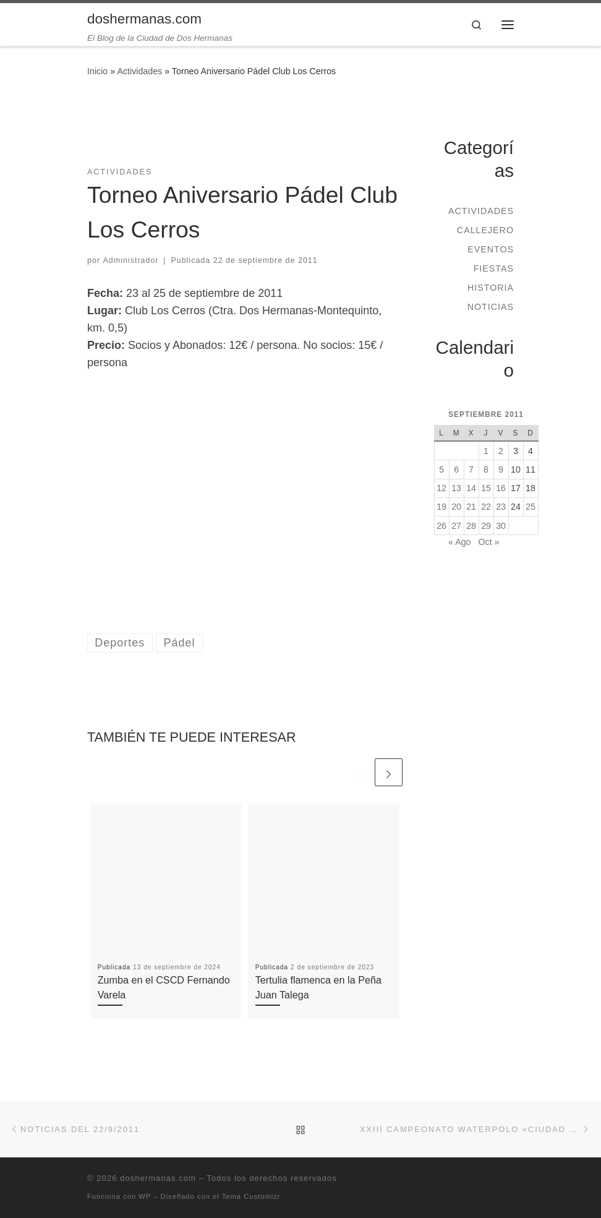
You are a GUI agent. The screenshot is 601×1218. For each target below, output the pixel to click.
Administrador (131, 260)
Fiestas (494, 268)
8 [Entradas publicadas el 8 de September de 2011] (486, 469)
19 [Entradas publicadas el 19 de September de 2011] (441, 507)
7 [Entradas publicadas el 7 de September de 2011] (471, 469)
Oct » (488, 542)
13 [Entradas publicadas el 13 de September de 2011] (456, 488)
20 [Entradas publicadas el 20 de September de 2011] (456, 507)
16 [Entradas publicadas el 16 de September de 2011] (501, 488)
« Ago (459, 542)
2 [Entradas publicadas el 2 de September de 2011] (500, 451)
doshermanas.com (158, 1178)
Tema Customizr (251, 1196)
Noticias (490, 307)
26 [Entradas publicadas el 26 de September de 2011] (441, 526)
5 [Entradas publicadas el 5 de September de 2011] (441, 469)
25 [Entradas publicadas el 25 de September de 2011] (530, 507)
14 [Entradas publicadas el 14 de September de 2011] (471, 488)
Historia (490, 288)
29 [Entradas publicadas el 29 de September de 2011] (486, 526)
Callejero (485, 230)
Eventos (490, 249)
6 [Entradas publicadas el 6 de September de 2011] (456, 469)
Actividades (139, 71)
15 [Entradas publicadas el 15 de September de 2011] (486, 488)
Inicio (97, 71)
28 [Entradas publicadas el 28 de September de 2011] (471, 526)
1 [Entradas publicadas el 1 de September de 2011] (486, 451)
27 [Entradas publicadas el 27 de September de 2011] (456, 526)
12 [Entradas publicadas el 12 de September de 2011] (441, 488)
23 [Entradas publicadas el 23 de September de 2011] (501, 507)
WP (145, 1196)
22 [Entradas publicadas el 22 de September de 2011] (486, 507)
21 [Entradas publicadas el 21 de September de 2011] (471, 507)
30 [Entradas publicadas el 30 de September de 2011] (501, 526)
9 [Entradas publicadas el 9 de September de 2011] (500, 469)
